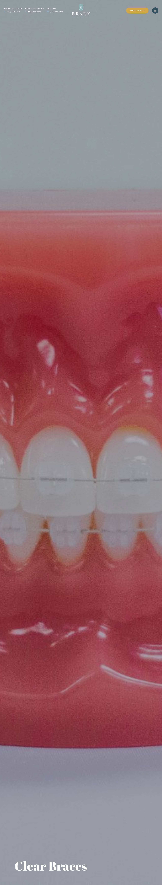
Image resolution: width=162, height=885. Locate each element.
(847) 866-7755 (33, 11)
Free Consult (137, 10)
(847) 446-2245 (12, 11)
